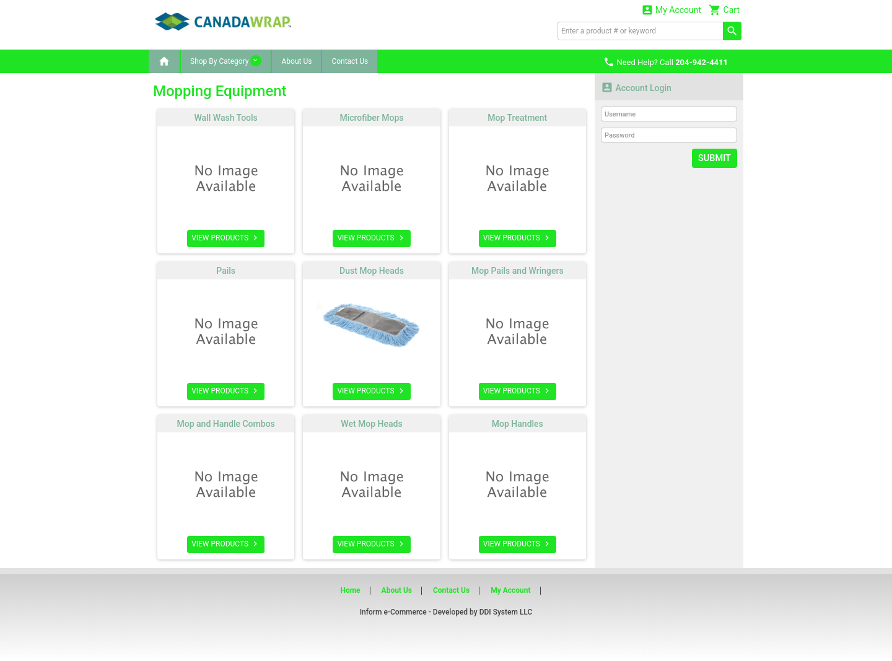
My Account (671, 9)
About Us (296, 61)
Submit (715, 158)
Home (350, 590)
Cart (724, 9)
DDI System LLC (506, 612)
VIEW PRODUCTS (225, 238)
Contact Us (349, 61)
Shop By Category (225, 60)
